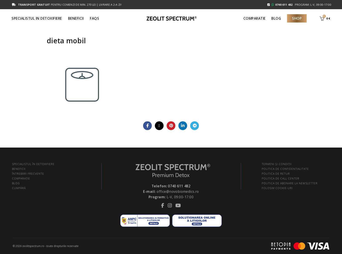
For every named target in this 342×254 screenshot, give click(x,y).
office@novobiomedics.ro (177, 191)
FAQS (94, 18)
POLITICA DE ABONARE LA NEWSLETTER (290, 183)
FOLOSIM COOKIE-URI (277, 188)
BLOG (16, 183)
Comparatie (254, 18)
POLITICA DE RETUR (276, 174)
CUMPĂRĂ (19, 188)
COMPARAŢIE (21, 178)
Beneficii (76, 18)
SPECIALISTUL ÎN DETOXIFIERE (33, 164)
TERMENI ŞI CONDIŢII (277, 164)
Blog (276, 18)
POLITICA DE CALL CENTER (280, 178)
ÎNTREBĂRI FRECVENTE (28, 174)
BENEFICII (19, 169)
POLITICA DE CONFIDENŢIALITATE (285, 169)
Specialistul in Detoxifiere (37, 18)
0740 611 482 (179, 186)
